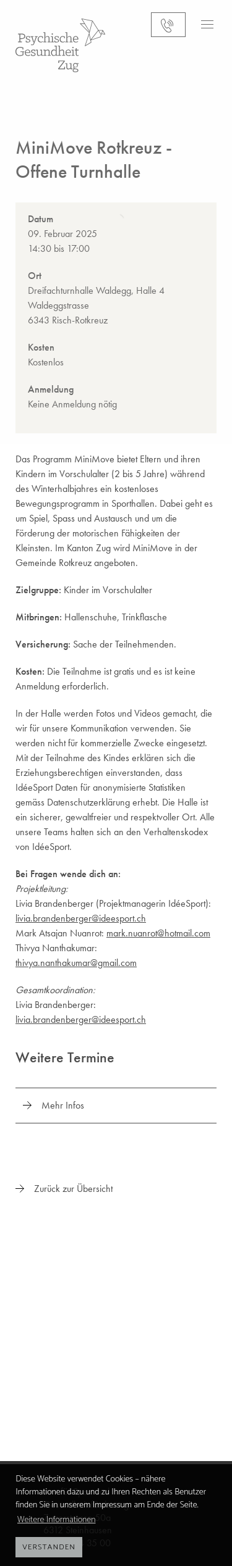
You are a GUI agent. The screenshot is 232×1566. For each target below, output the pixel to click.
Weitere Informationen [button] (56, 1520)
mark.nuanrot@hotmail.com (158, 933)
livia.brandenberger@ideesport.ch (80, 918)
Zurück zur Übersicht (73, 1188)
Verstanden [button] (48, 1547)
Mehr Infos (62, 1105)
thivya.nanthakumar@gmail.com (76, 962)
